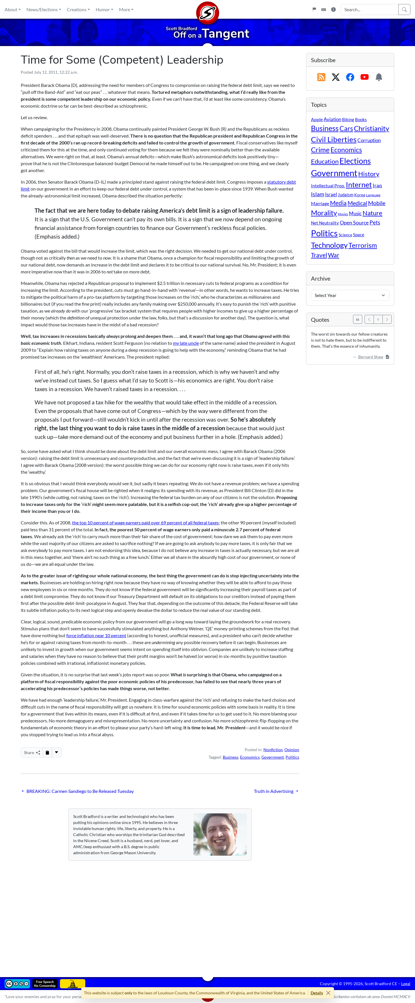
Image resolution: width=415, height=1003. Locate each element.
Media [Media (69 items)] (338, 203)
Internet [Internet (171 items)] (359, 184)
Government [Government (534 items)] (334, 173)
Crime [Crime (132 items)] (320, 150)
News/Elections (42, 9)
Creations (76, 9)
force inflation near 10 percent (96, 635)
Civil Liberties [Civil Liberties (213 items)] (333, 139)
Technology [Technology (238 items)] (329, 245)
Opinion (291, 749)
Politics (292, 757)
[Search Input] (370, 9)
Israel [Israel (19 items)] (331, 194)
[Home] (207, 9)
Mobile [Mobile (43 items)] (376, 203)
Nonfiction (273, 749)
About (11, 9)
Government (272, 757)
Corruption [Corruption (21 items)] (369, 140)
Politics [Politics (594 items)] (324, 233)
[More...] (56, 752)
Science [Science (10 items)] (345, 234)
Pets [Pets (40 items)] (374, 222)
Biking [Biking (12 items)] (348, 119)
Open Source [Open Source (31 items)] (354, 222)
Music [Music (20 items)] (355, 213)
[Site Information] (333, 9)
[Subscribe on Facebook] (350, 77)
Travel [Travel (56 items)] (319, 255)
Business (230, 757)
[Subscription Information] (379, 77)
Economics (250, 757)
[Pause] (378, 319)
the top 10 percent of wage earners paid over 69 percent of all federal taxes (145, 522)
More (124, 9)
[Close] (328, 993)
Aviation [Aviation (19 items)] (332, 119)
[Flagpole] (314, 9)
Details (317, 992)
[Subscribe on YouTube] (365, 77)
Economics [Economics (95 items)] (346, 150)
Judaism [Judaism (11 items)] (345, 194)
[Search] (404, 9)
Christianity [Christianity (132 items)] (371, 128)
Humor (103, 9)
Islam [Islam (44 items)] (317, 194)
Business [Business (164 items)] (325, 128)
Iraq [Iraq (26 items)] (377, 185)
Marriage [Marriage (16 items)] (320, 203)
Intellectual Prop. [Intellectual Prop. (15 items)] (328, 185)
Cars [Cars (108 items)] (346, 128)
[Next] (387, 319)
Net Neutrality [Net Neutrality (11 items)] (325, 222)
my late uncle (186, 343)
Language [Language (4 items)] (373, 195)
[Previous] (369, 319)
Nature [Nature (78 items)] (372, 213)
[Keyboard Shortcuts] (324, 9)
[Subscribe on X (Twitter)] (336, 77)
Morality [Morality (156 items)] (324, 212)
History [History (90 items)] (368, 174)
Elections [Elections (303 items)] (355, 160)
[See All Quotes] (357, 319)
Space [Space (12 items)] (358, 234)
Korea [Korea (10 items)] (359, 194)
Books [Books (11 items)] (361, 119)
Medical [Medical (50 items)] (357, 202)
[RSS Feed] (321, 77)
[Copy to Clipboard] (47, 752)
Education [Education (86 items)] (325, 161)
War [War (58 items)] (333, 255)
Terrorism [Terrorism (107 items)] (362, 245)
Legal (405, 983)
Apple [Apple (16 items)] (317, 119)
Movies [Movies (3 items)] (343, 214)
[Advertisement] (194, 914)
